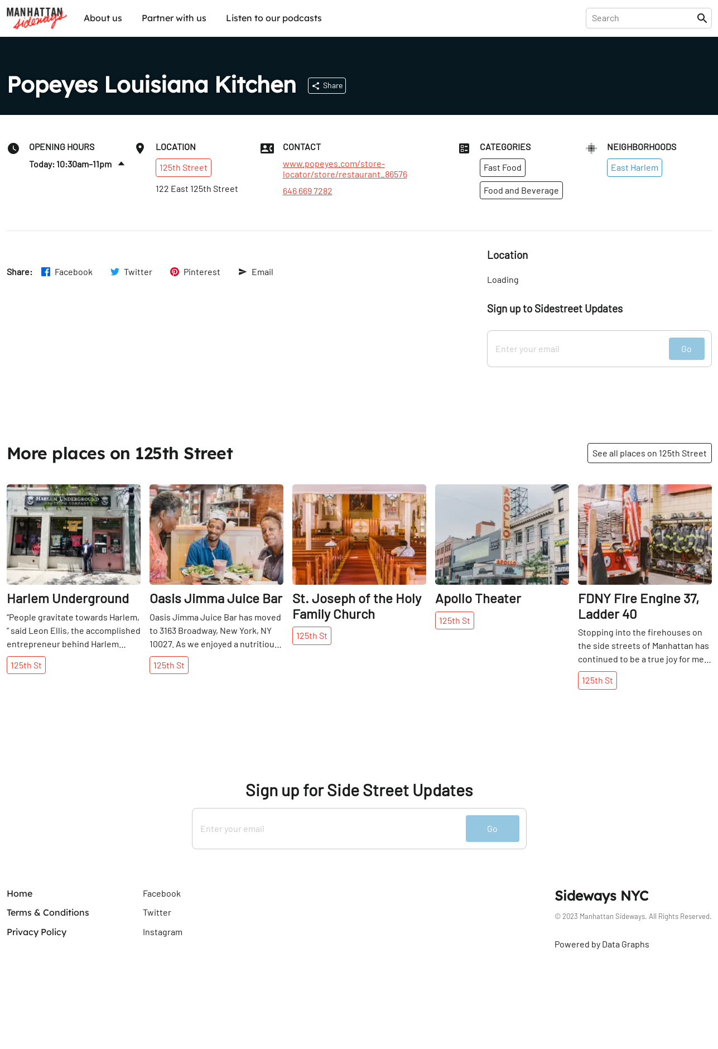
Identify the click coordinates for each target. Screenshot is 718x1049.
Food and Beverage (521, 190)
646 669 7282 (308, 191)
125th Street (184, 167)
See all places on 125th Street (649, 452)
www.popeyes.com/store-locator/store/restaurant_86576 (345, 168)
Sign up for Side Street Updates (359, 790)
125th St (26, 665)
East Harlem (634, 167)
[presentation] (643, 17)
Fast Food (503, 167)
